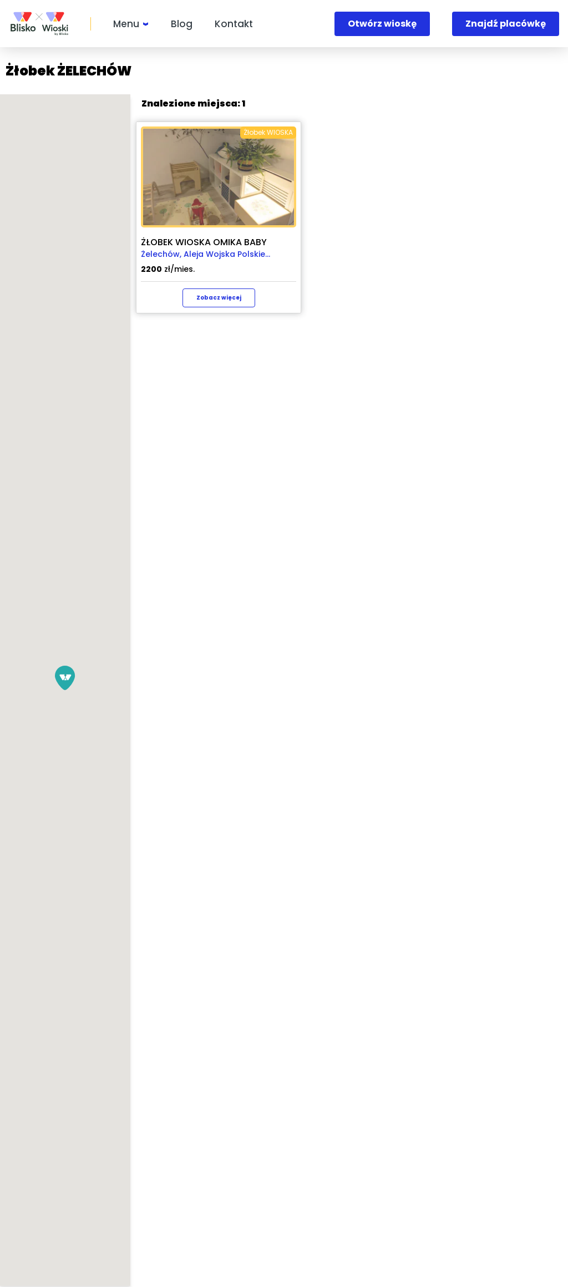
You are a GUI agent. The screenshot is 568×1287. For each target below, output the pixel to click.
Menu (126, 24)
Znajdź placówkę (505, 23)
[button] (195, 678)
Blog (181, 24)
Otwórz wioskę (382, 23)
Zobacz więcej (480, 297)
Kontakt (234, 24)
